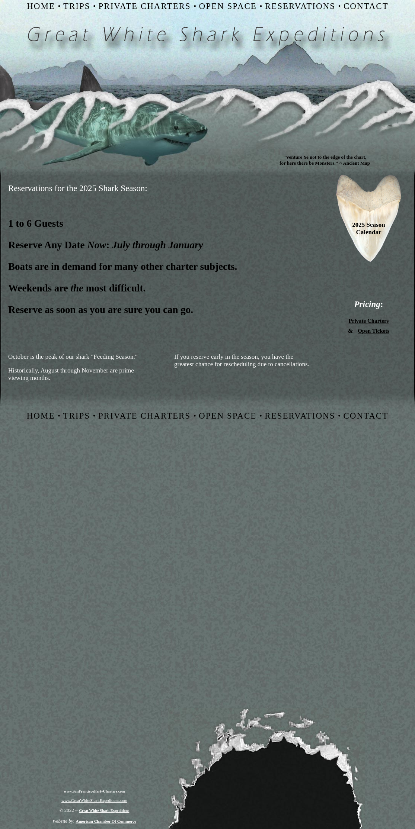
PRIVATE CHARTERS (145, 6)
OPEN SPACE (228, 6)
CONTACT (366, 6)
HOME (41, 6)
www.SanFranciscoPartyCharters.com (94, 791)
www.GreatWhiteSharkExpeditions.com (94, 800)
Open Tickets (373, 331)
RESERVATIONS (300, 6)
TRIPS (76, 6)
